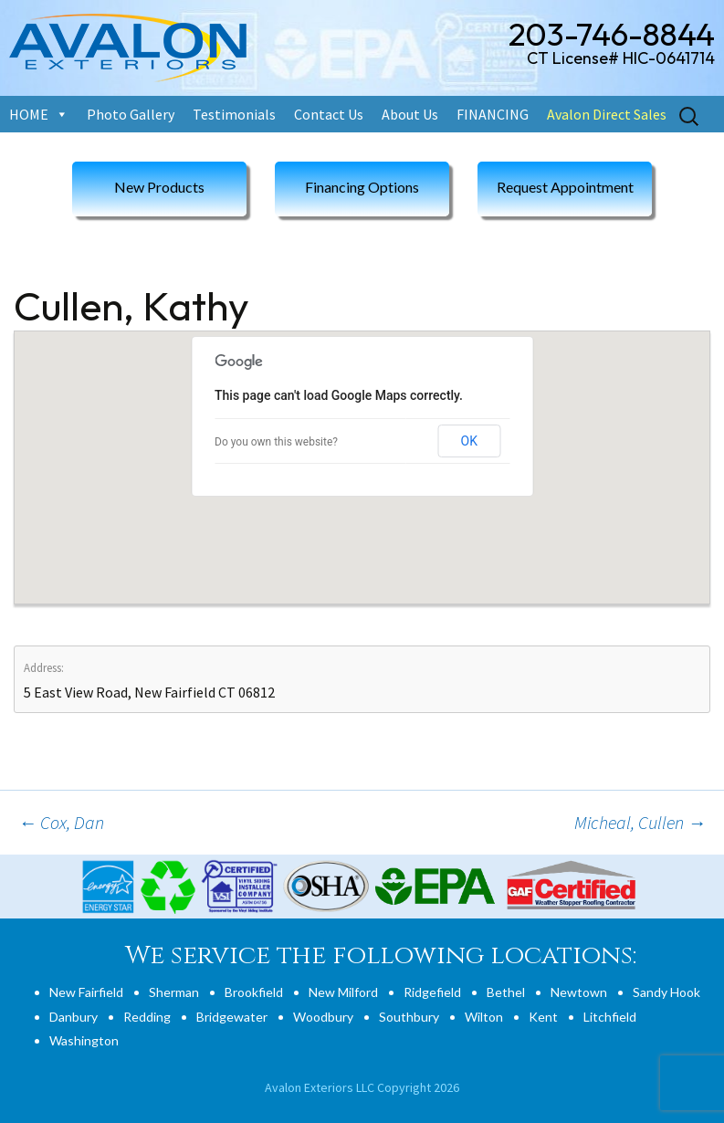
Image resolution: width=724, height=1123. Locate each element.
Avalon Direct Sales (606, 114)
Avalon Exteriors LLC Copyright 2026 (362, 1087)
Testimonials (234, 114)
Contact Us (328, 114)
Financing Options (362, 186)
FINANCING (492, 114)
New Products (159, 186)
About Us (410, 114)
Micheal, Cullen (640, 822)
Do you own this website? (276, 442)
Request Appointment (565, 186)
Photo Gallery (130, 114)
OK (469, 441)
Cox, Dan (61, 822)
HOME (28, 114)
